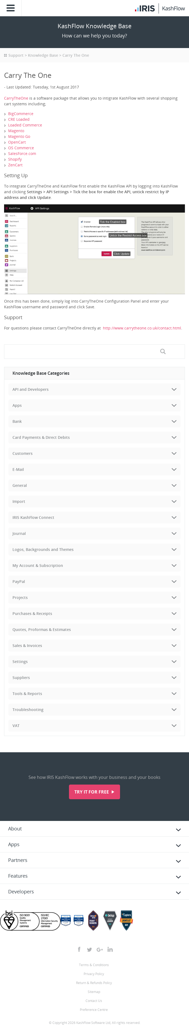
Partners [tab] (17, 860)
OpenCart (17, 142)
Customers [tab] (22, 453)
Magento (16, 130)
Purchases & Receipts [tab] (32, 613)
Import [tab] (18, 501)
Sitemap (94, 991)
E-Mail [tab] (18, 469)
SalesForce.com (22, 153)
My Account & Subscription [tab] (37, 565)
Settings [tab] (20, 661)
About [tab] (15, 828)
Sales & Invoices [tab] (27, 645)
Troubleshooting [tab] (27, 709)
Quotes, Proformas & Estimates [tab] (41, 629)
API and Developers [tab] (30, 389)
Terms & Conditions (94, 965)
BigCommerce (20, 113)
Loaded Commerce (25, 125)
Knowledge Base (43, 55)
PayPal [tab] (18, 581)
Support (16, 55)
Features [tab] (18, 875)
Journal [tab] (19, 533)
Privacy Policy (94, 974)
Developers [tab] (21, 891)
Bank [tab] (17, 421)
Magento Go (19, 136)
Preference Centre (94, 1009)
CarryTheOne (16, 98)
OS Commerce (21, 147)
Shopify (15, 159)
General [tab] (19, 485)
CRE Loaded (19, 119)
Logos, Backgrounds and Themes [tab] (43, 549)
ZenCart (15, 164)
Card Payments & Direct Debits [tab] (41, 437)
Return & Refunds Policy (94, 983)
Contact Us (94, 1000)
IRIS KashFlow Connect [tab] (33, 517)
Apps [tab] (17, 405)
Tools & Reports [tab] (27, 693)
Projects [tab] (20, 597)
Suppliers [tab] (21, 677)
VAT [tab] (16, 725)
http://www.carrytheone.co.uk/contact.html (142, 328)
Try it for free (92, 792)
